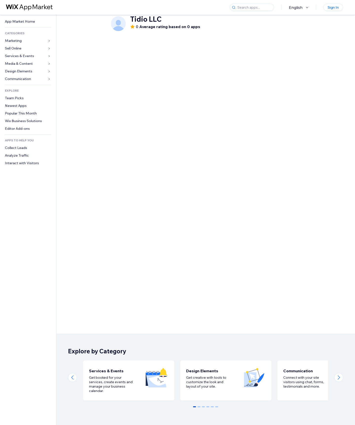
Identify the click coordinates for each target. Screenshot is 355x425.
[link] (28, 21)
